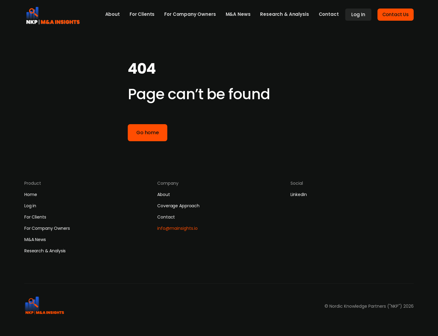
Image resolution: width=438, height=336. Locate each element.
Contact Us (395, 14)
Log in (30, 206)
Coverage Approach (178, 206)
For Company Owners (190, 14)
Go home (147, 132)
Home (30, 194)
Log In (358, 14)
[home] (55, 14)
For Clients (142, 14)
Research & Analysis (284, 14)
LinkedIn (298, 194)
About (112, 14)
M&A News (238, 14)
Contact (329, 14)
